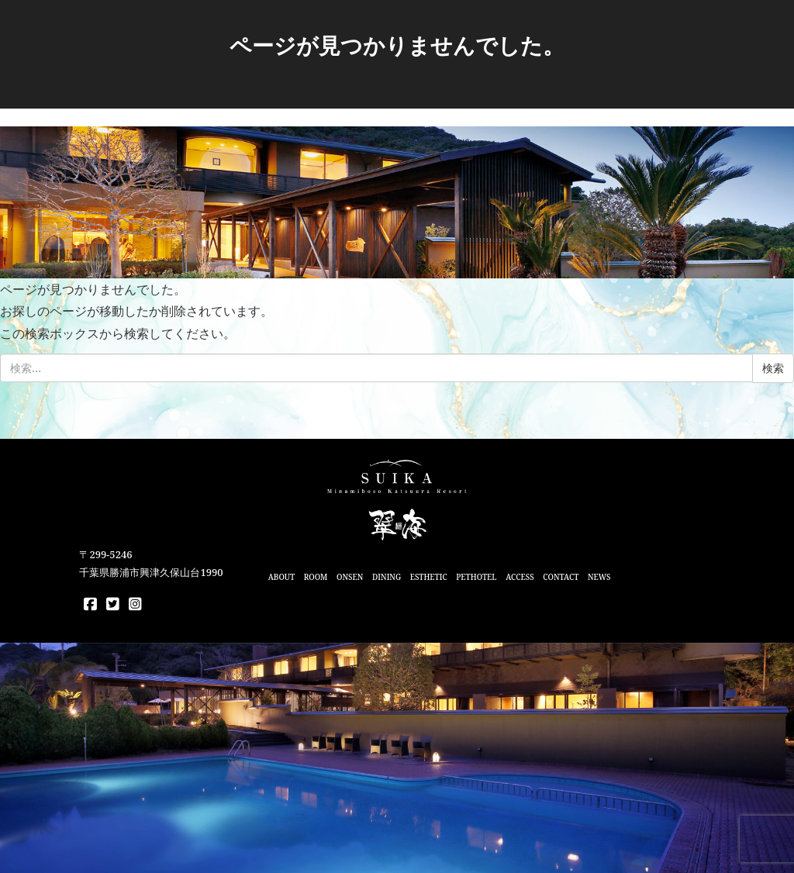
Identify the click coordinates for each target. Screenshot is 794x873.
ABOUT (281, 576)
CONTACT (560, 576)
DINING (386, 576)
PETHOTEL (476, 576)
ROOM (316, 576)
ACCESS (520, 576)
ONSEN (350, 576)
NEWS (599, 576)
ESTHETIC (428, 576)
